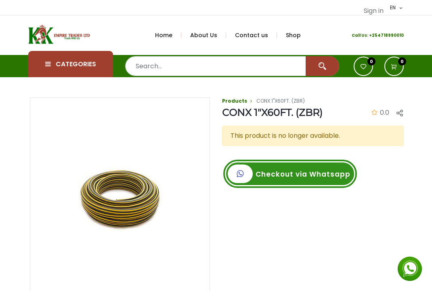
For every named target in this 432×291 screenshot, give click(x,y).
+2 (372, 35)
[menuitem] (168, 35)
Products (234, 100)
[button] (400, 112)
